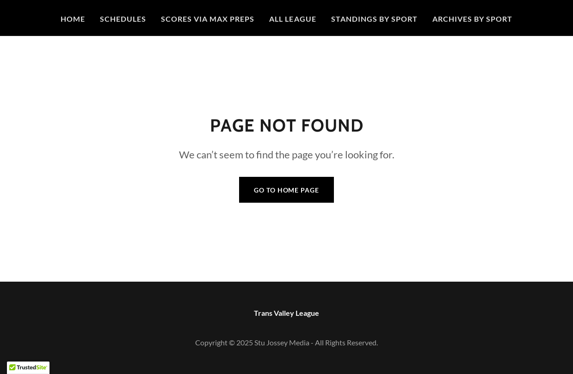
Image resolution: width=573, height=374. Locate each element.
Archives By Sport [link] (472, 18)
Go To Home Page (286, 190)
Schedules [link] (123, 18)
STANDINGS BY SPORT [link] (374, 18)
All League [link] (292, 18)
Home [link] (73, 18)
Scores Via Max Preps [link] (207, 18)
